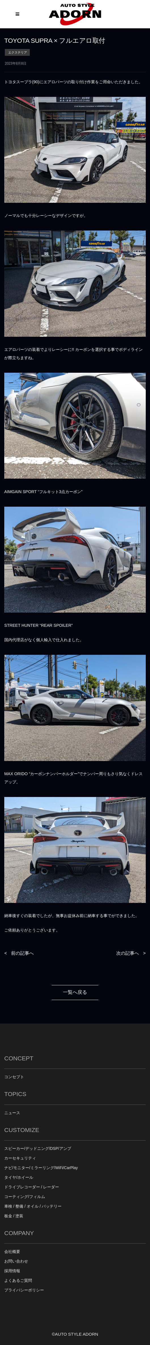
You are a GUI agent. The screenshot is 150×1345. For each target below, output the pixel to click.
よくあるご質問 (18, 1280)
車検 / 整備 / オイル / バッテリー (33, 1206)
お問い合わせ (16, 1261)
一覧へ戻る (75, 992)
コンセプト (14, 1077)
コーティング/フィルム (24, 1197)
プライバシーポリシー (24, 1290)
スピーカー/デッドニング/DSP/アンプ (37, 1148)
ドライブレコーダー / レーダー (31, 1187)
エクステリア (17, 52)
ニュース (12, 1113)
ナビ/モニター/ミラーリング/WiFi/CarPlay (41, 1168)
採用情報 (12, 1271)
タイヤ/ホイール (18, 1177)
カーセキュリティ (20, 1158)
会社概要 (12, 1252)
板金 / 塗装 (13, 1216)
